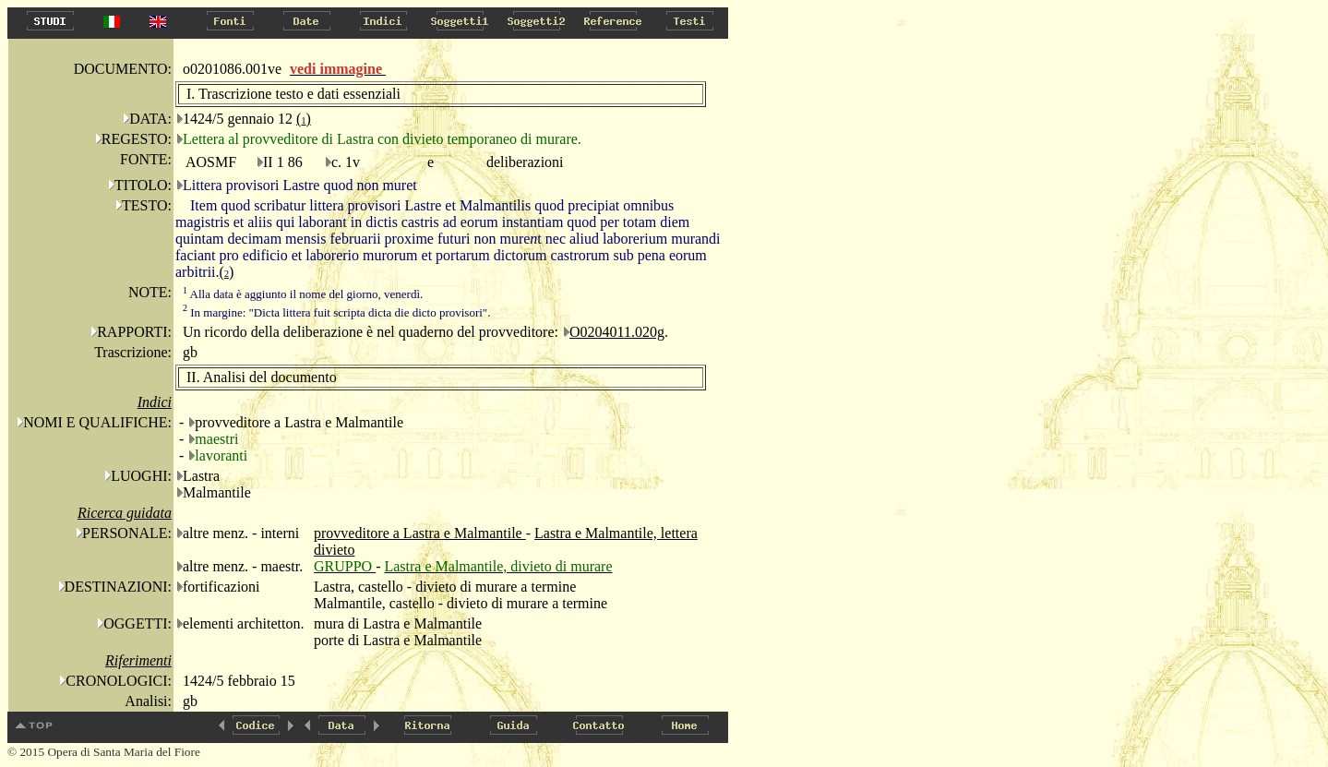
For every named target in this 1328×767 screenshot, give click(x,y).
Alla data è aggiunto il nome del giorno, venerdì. (303, 294)
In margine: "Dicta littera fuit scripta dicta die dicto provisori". (336, 312)
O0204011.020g (616, 332)
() (303, 118)
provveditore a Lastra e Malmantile (420, 533)
